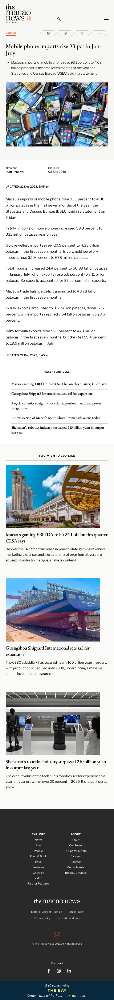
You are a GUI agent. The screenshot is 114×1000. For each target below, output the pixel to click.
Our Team (75, 845)
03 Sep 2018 (57, 171)
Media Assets (75, 867)
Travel (38, 861)
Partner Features (38, 883)
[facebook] (49, 970)
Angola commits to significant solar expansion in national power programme (56, 405)
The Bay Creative (76, 872)
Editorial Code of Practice (46, 911)
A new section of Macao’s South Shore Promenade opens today (55, 417)
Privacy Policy (42, 918)
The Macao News (44, 943)
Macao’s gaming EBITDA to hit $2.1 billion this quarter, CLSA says (59, 383)
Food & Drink (38, 856)
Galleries (38, 872)
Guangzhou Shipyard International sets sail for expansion (51, 393)
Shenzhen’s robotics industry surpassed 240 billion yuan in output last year (57, 430)
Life (38, 845)
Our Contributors (76, 850)
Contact (75, 861)
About (76, 840)
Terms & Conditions (68, 918)
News (38, 840)
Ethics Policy (76, 911)
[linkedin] (69, 970)
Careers (75, 856)
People (38, 850)
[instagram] (59, 970)
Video (38, 878)
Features (38, 867)
